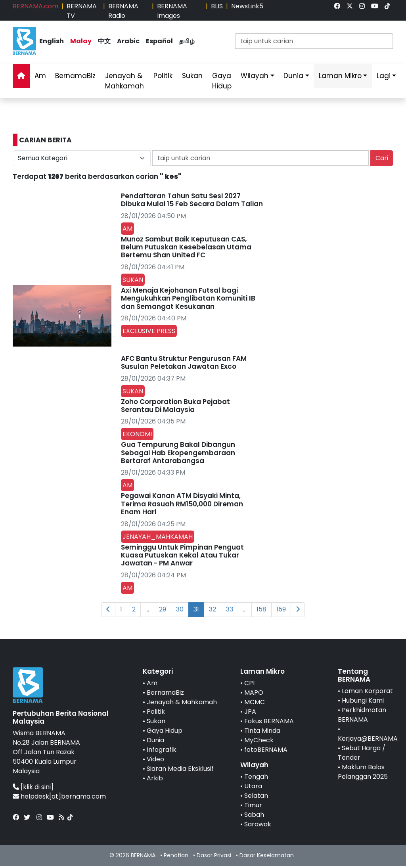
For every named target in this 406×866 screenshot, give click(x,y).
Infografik (161, 749)
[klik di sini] (37, 786)
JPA (250, 711)
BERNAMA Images (172, 11)
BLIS (217, 6)
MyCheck (259, 740)
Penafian (176, 855)
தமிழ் (187, 41)
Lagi (384, 75)
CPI (249, 683)
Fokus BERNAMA (269, 721)
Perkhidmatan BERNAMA (362, 714)
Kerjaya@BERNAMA (368, 738)
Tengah (256, 776)
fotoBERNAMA (265, 749)
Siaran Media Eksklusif (180, 768)
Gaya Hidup (222, 81)
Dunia (293, 75)
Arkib (155, 778)
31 (196, 609)
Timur (253, 805)
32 (212, 609)
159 (281, 609)
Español (159, 41)
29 (162, 609)
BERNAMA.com (35, 6)
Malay (81, 41)
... (147, 609)
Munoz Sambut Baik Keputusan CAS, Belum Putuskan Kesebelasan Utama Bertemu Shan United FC (186, 247)
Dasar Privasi (214, 855)
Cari (381, 158)
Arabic (128, 41)
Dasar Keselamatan (266, 855)
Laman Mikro (340, 75)
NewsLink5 (247, 6)
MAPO (253, 692)
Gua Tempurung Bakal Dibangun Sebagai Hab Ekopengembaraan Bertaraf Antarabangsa (178, 453)
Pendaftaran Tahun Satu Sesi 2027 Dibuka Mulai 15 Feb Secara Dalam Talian (192, 200)
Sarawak (257, 824)
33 (229, 609)
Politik (162, 75)
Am (40, 75)
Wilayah (254, 75)
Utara (253, 786)
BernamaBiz (75, 75)
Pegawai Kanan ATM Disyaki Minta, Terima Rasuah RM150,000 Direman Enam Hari (182, 504)
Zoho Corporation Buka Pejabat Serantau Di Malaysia (175, 405)
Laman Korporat (367, 690)
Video (155, 759)
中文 (104, 41)
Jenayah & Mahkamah (124, 81)
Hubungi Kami (363, 700)
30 (180, 609)
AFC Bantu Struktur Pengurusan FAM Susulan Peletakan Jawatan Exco (184, 362)
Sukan (192, 75)
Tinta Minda (262, 730)
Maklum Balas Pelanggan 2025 (363, 772)
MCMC (254, 702)
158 (261, 609)
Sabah (254, 814)
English (51, 41)
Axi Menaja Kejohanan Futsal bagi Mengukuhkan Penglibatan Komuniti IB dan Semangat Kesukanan (188, 298)
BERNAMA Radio (123, 11)
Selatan (256, 795)
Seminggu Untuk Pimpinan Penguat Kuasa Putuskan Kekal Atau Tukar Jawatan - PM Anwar (182, 555)
